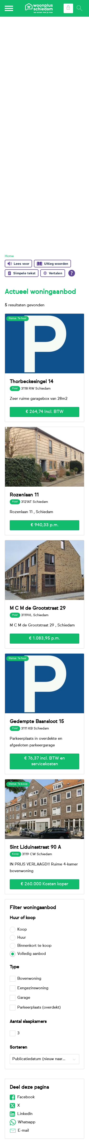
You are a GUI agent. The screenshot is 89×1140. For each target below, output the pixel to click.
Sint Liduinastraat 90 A (35, 847)
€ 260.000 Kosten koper (44, 884)
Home (9, 256)
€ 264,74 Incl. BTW (44, 412)
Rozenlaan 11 (24, 495)
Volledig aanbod (31, 954)
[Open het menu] (9, 8)
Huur (21, 938)
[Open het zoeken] (79, 8)
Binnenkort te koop (34, 946)
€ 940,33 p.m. (45, 525)
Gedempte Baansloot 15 (37, 721)
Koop (22, 930)
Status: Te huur (17, 318)
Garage (23, 998)
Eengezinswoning (32, 988)
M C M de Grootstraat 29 (38, 608)
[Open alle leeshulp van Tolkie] (71, 273)
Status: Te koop (18, 784)
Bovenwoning (29, 979)
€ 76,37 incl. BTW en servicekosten (44, 761)
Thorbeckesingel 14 (31, 381)
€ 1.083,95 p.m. (44, 638)
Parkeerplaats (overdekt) (39, 1008)
